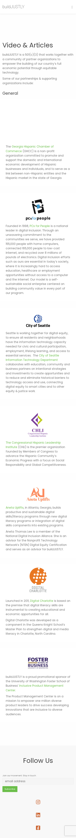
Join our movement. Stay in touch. (19, 775)
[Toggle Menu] (72, 7)
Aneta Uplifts (15, 508)
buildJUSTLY (13, 6)
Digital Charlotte (41, 601)
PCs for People (40, 226)
